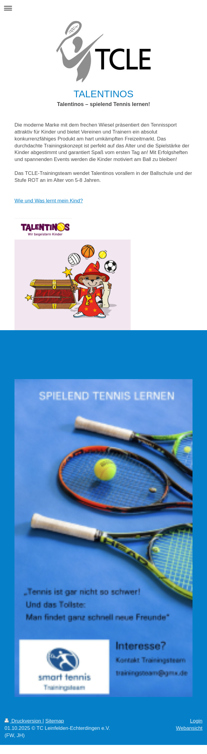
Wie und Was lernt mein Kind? (48, 201)
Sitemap (54, 721)
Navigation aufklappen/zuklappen (103, 8)
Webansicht (189, 728)
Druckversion (24, 721)
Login (196, 721)
